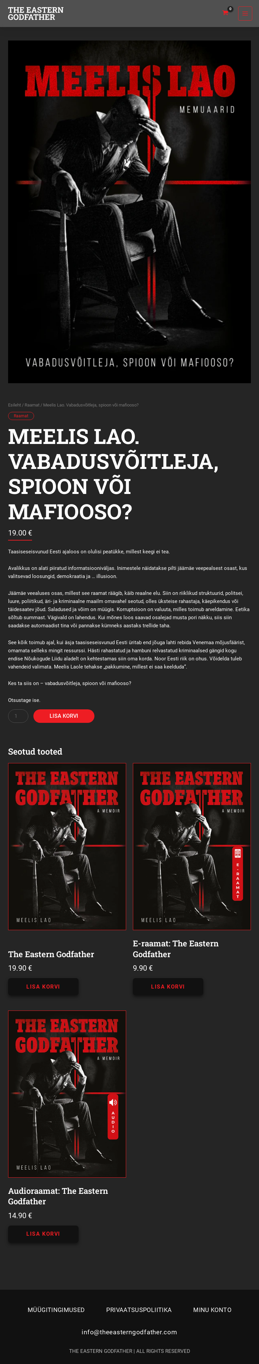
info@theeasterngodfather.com (129, 1332)
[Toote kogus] (18, 716)
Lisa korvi (64, 716)
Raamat (32, 405)
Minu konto (212, 1309)
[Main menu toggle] (245, 13)
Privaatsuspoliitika (139, 1309)
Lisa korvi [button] (43, 986)
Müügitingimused (56, 1309)
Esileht (14, 405)
